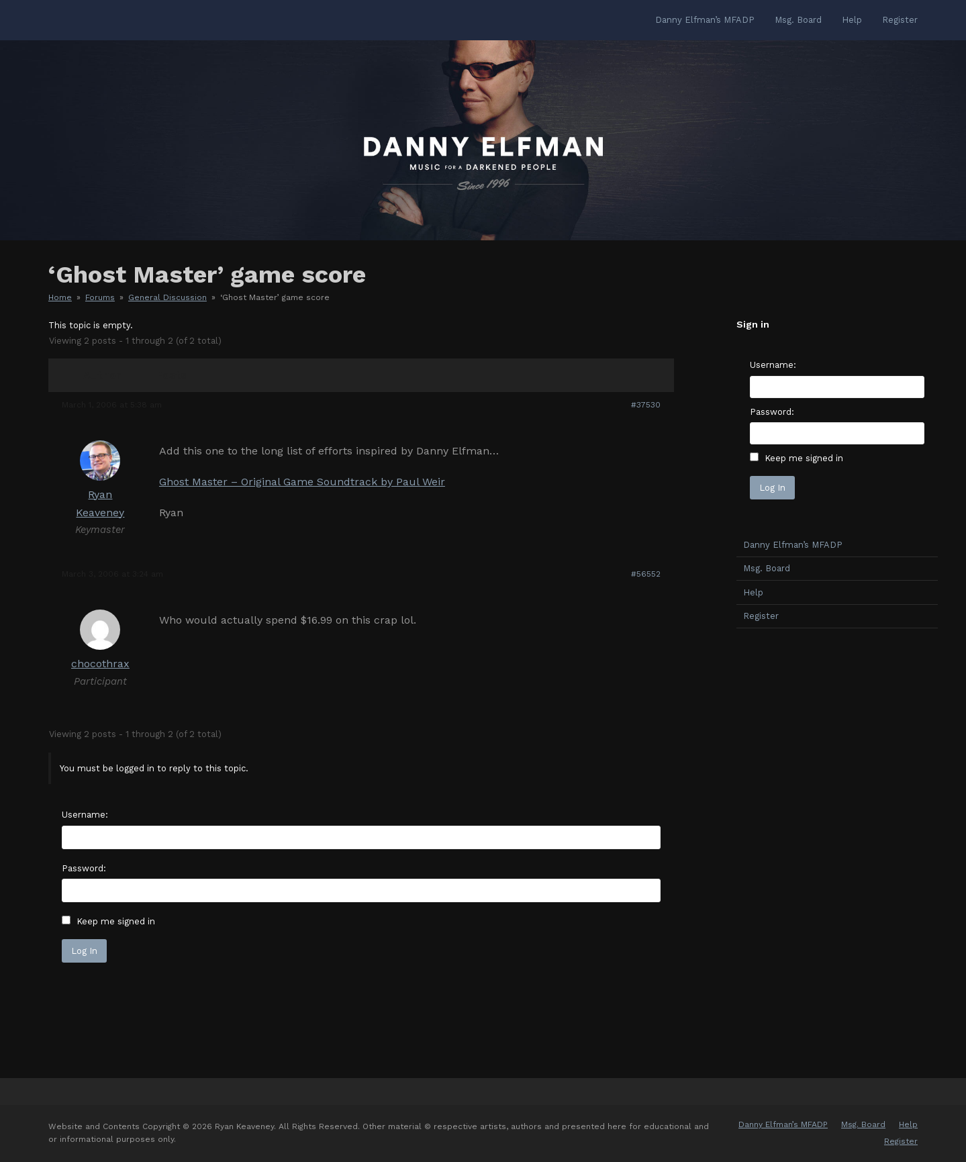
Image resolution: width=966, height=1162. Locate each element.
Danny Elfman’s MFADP (792, 545)
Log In (84, 951)
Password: (84, 868)
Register (761, 616)
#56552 (646, 574)
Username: (85, 815)
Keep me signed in (116, 921)
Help (753, 592)
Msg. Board (766, 568)
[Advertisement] (837, 849)
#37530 (646, 404)
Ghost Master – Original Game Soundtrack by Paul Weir (302, 481)
